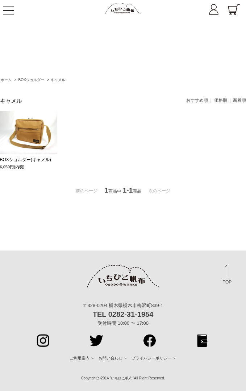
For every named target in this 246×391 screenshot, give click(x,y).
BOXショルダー (31, 80)
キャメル (58, 80)
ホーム (6, 80)
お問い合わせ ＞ (113, 358)
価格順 (220, 100)
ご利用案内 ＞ (82, 358)
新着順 (239, 100)
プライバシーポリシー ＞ (154, 358)
